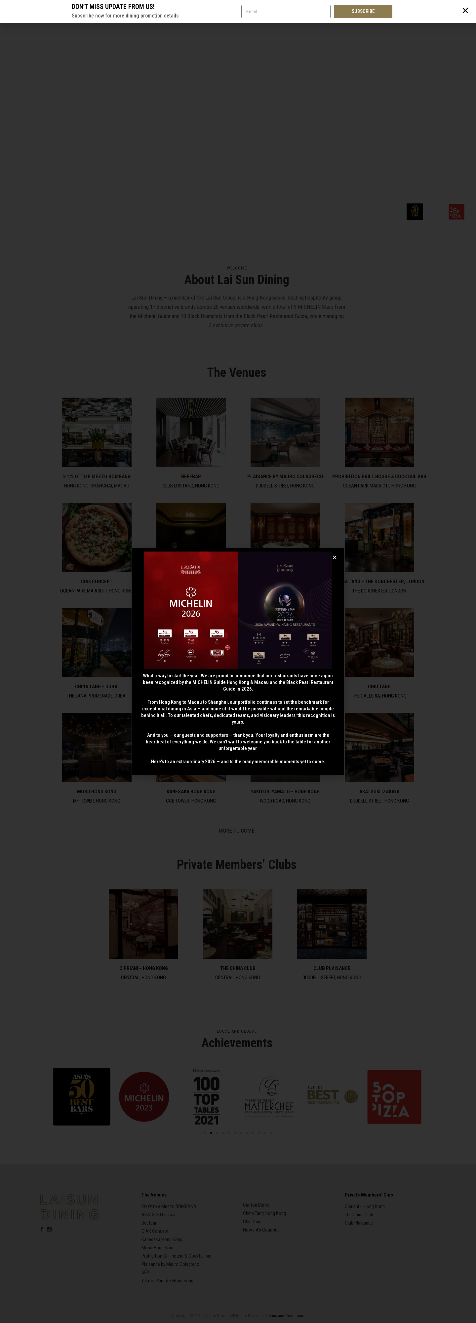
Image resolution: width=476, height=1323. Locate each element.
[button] (334, 557)
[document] (238, 661)
